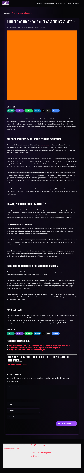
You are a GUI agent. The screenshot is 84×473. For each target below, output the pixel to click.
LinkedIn (37, 110)
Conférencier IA (49, 3)
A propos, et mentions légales (11, 448)
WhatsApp (29, 110)
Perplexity (20, 110)
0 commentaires (40, 27)
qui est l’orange (44, 145)
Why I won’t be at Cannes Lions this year (27, 349)
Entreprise (31, 27)
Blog (69, 3)
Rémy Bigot (13, 27)
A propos (76, 3)
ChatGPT (10, 110)
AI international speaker (22, 13)
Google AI (55, 110)
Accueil (39, 3)
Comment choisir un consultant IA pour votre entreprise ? (35, 347)
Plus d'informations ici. (17, 364)
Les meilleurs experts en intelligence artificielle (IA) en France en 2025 (41, 345)
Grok (48, 110)
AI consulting (60, 3)
